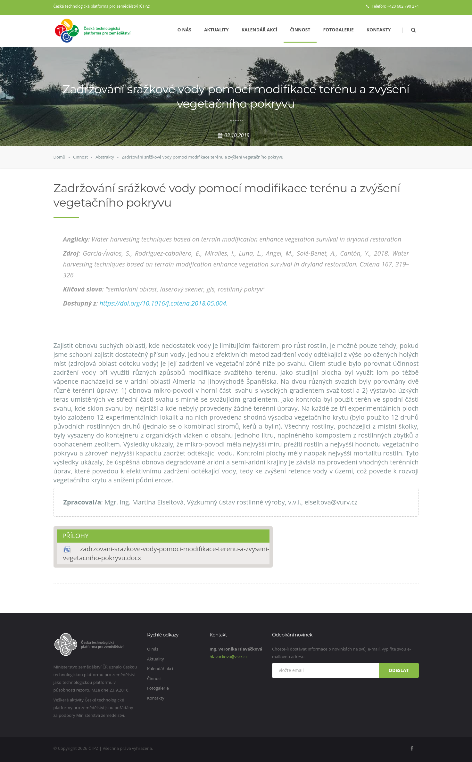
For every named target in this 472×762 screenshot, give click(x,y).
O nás (184, 30)
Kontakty (379, 30)
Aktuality (216, 30)
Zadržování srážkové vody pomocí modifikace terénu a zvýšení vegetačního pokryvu (202, 157)
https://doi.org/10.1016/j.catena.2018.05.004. (163, 303)
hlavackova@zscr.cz (228, 657)
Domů (59, 157)
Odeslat (399, 670)
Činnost (300, 30)
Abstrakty (104, 157)
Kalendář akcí (259, 30)
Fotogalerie (338, 30)
